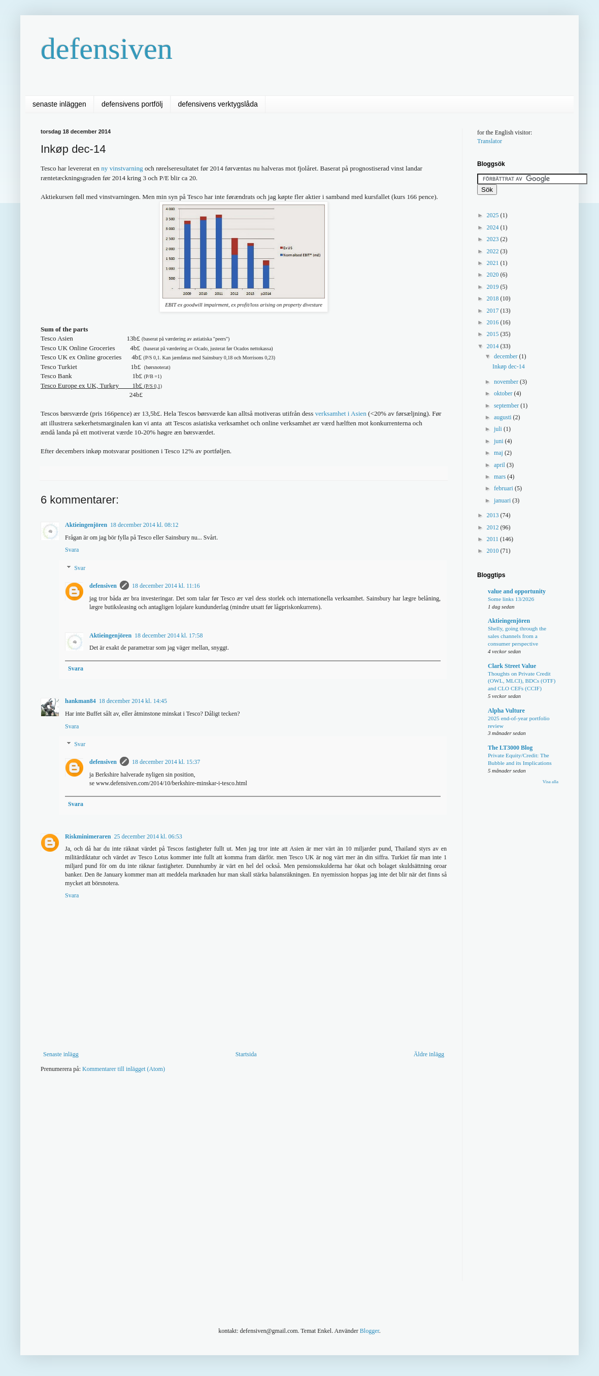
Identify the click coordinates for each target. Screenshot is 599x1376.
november (507, 381)
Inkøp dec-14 (508, 366)
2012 (494, 527)
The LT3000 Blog (510, 747)
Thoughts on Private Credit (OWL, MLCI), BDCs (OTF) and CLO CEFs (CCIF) (521, 681)
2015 (494, 334)
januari (503, 500)
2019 (494, 286)
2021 (494, 262)
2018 (494, 298)
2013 (494, 515)
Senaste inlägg (61, 1054)
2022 (494, 251)
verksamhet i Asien (341, 413)
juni (499, 441)
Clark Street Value (512, 665)
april (500, 464)
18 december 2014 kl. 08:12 (144, 524)
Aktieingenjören (86, 524)
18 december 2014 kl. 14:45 (133, 700)
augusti (503, 417)
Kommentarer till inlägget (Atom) (123, 1068)
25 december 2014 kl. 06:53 (148, 836)
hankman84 (80, 700)
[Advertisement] (95, 1184)
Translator (489, 141)
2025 (494, 215)
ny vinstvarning (122, 168)
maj (499, 452)
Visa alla (550, 781)
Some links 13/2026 (511, 599)
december (506, 356)
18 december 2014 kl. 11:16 (166, 585)
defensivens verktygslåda (218, 104)
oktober (504, 393)
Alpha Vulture (506, 710)
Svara (72, 549)
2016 (494, 322)
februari (504, 488)
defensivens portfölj (132, 104)
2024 (494, 227)
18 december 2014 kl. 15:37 (166, 761)
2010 (494, 550)
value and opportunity (517, 591)
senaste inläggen (59, 104)
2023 (494, 239)
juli (499, 428)
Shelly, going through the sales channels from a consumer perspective (517, 636)
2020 (494, 274)
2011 (494, 539)
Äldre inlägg (429, 1054)
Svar (79, 568)
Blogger (369, 1330)
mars (500, 476)
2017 (494, 310)
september (507, 405)
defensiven (107, 48)
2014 (494, 346)
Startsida (246, 1054)
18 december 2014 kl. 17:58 (169, 635)
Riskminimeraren (88, 836)
